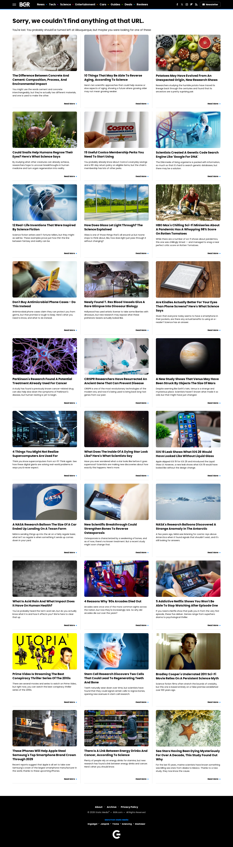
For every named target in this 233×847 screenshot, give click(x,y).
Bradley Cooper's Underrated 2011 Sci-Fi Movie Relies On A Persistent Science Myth (187, 676)
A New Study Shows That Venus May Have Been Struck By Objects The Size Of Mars (187, 381)
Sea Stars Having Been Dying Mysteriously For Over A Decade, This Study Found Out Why (188, 755)
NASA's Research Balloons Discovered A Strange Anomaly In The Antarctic (186, 527)
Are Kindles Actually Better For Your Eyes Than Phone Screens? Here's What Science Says (187, 306)
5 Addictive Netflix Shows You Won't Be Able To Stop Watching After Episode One (187, 603)
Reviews (142, 4)
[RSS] (196, 4)
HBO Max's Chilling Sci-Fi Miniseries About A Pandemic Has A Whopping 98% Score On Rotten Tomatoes (187, 229)
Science (65, 4)
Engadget (92, 824)
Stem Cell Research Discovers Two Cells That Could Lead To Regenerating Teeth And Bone (114, 678)
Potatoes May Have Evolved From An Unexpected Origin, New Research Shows (187, 78)
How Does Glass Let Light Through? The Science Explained (113, 227)
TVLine (115, 824)
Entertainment (85, 4)
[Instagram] (187, 4)
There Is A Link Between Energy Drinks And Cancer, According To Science (116, 753)
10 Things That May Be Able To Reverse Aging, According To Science (113, 78)
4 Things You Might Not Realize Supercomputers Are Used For (35, 454)
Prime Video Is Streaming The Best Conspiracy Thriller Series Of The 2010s (41, 676)
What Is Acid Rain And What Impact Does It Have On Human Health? (43, 603)
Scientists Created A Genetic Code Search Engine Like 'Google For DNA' (187, 155)
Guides (115, 4)
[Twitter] (182, 4)
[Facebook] (177, 4)
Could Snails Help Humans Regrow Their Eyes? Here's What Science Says (42, 154)
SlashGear (140, 824)
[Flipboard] (191, 4)
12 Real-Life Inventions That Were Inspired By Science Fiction (44, 227)
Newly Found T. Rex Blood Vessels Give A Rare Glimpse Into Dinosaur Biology (114, 304)
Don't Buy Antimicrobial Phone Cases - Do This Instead (44, 304)
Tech (52, 4)
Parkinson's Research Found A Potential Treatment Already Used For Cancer (42, 381)
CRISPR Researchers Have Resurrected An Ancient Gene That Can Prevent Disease (115, 381)
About (99, 807)
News (41, 4)
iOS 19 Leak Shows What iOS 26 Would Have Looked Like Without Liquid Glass (185, 454)
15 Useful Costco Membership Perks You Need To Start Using (114, 154)
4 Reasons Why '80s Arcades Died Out (112, 601)
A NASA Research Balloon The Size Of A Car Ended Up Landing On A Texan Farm (44, 527)
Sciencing (127, 824)
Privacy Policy (129, 807)
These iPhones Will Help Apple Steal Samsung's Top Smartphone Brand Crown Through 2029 (44, 755)
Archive (111, 807)
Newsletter (210, 4)
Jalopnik (104, 824)
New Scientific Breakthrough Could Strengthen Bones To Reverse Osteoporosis (110, 529)
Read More (69, 103)
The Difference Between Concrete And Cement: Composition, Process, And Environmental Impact (40, 80)
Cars (103, 4)
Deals (128, 4)
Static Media (102, 812)
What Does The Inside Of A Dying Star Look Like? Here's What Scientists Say (116, 454)
